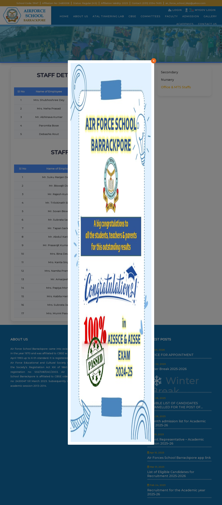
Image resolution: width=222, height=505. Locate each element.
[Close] (153, 60)
